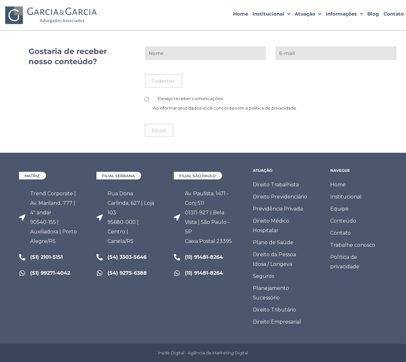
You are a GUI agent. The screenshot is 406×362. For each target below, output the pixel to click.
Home (240, 15)
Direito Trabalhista (276, 185)
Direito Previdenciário (280, 197)
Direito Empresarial (277, 322)
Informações (344, 15)
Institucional (271, 15)
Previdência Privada (278, 209)
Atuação (308, 15)
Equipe (339, 209)
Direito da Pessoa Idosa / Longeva (274, 259)
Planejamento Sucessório (271, 293)
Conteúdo (343, 221)
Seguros (263, 276)
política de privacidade (272, 108)
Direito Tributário (274, 310)
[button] (271, 15)
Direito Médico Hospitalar (271, 225)
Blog (373, 15)
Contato (393, 15)
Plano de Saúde (273, 242)
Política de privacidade (344, 262)
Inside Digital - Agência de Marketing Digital (203, 352)
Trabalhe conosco (352, 245)
